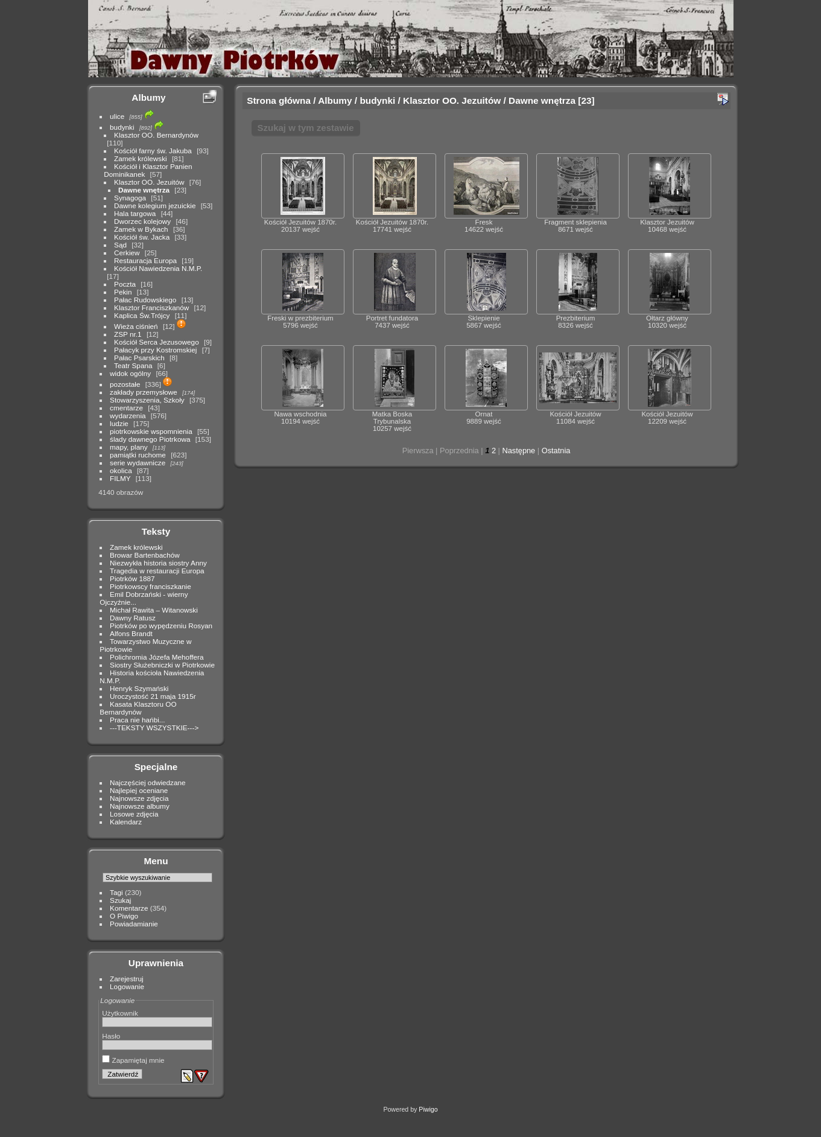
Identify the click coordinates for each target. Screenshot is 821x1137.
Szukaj (120, 900)
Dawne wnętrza (144, 190)
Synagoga (130, 198)
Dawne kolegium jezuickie (154, 205)
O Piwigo (124, 916)
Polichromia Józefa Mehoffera (156, 657)
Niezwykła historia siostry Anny (158, 563)
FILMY (120, 478)
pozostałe (125, 384)
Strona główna (279, 100)
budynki (122, 127)
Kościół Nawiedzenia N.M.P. (158, 268)
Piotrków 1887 (132, 578)
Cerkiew (127, 252)
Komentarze (129, 908)
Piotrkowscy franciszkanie (150, 586)
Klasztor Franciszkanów (151, 307)
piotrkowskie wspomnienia (151, 431)
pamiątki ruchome (138, 455)
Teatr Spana (133, 365)
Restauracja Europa (145, 260)
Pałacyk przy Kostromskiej (155, 350)
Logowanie (127, 986)
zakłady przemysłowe (143, 392)
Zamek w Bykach (141, 229)
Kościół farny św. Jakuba (153, 150)
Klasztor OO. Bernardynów (156, 135)
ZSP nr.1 (128, 334)
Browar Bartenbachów (145, 555)
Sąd (120, 245)
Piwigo (428, 1109)
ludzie (119, 423)
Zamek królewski (140, 158)
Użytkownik (120, 1013)
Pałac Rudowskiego (145, 300)
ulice (117, 116)
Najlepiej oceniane (139, 790)
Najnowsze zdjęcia (139, 798)
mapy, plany (129, 447)
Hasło (111, 1036)
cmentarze (126, 408)
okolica (121, 470)
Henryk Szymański (139, 688)
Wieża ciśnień (136, 326)
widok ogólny (130, 373)
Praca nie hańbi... (137, 720)
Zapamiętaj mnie (133, 1060)
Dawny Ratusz (133, 618)
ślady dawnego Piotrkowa (150, 439)
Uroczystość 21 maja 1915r (153, 696)
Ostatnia (556, 450)
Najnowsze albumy (140, 806)
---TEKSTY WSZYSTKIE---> (154, 727)
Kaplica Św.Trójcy (142, 315)
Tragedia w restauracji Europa (157, 571)
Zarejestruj (127, 979)
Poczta (125, 284)
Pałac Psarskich (139, 357)
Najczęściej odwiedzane (148, 782)
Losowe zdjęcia (134, 814)
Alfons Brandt (131, 633)
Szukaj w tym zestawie (306, 128)
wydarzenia (128, 415)
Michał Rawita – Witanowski (154, 610)
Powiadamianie (134, 924)
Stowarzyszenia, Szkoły (147, 400)
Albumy (148, 97)
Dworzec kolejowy (142, 221)
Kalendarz (126, 822)
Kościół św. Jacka (142, 237)
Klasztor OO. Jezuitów (149, 182)
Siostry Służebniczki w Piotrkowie (162, 665)
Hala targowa (135, 213)
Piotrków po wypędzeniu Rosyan (161, 625)
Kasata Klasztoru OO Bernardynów (138, 708)
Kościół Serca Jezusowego (156, 342)
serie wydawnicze (137, 463)
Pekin (123, 292)
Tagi (116, 892)
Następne (518, 450)
